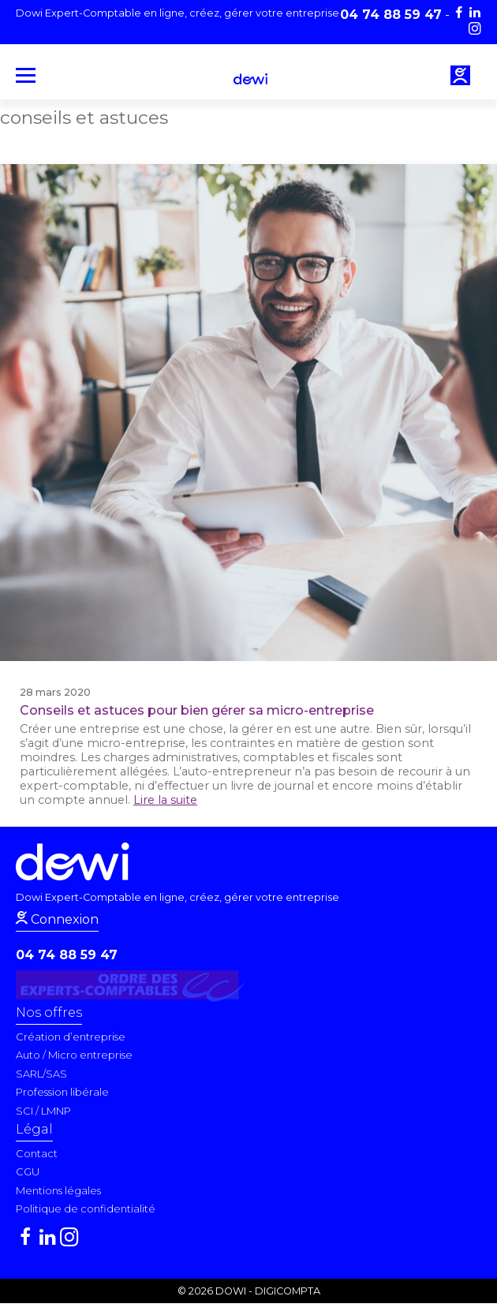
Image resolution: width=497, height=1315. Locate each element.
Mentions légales (58, 1190)
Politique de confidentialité (85, 1208)
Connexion (63, 919)
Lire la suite (165, 800)
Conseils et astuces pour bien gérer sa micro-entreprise (197, 710)
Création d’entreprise (70, 1036)
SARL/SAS (41, 1073)
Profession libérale (62, 1091)
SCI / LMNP (43, 1110)
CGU (27, 1171)
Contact (37, 1153)
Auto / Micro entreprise (74, 1054)
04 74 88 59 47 (67, 954)
